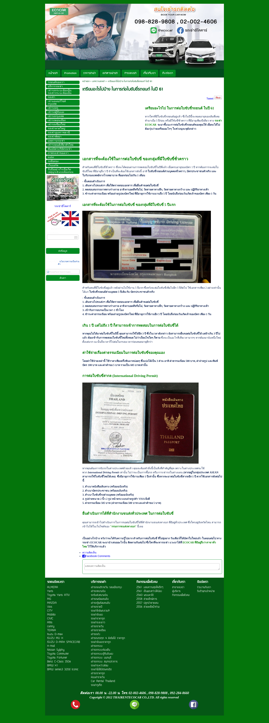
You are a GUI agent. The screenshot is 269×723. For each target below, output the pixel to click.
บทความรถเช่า (98, 81)
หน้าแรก (86, 81)
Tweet (209, 98)
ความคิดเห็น (89, 552)
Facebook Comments (96, 556)
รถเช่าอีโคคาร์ (62, 206)
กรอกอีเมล (53, 233)
